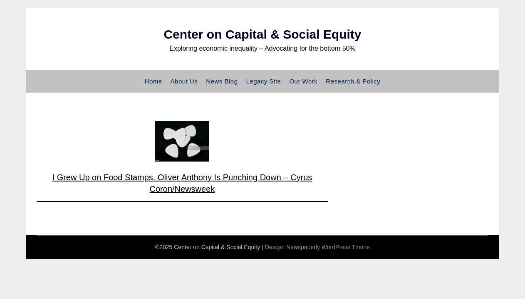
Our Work (303, 81)
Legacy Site (263, 81)
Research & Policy (353, 81)
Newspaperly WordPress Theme (328, 247)
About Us (184, 81)
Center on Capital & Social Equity (262, 34)
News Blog (222, 81)
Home (153, 81)
